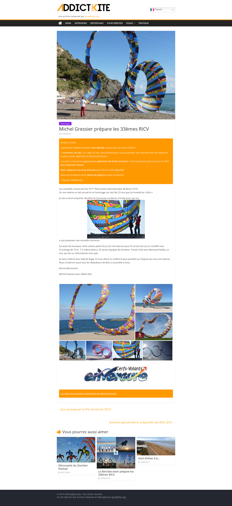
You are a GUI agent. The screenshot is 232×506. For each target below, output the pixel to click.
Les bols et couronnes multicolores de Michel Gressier (89, 393)
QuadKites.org (92, 16)
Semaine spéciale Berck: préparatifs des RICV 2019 (142, 422)
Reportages (97, 23)
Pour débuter (115, 23)
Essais (129, 23)
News (68, 23)
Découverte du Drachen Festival (73, 467)
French (156, 10)
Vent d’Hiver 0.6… (149, 458)
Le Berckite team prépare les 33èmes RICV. (116, 473)
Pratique (144, 23)
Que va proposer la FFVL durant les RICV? (84, 409)
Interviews (81, 23)
